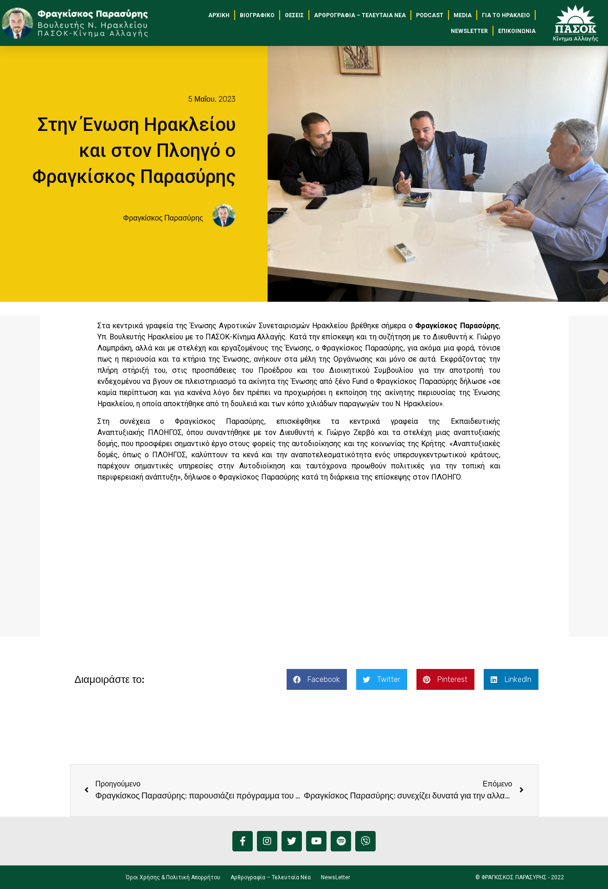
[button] (317, 679)
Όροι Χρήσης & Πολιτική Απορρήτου (173, 877)
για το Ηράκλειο (506, 15)
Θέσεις (294, 15)
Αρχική (219, 15)
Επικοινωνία (517, 31)
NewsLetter (469, 31)
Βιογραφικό (257, 15)
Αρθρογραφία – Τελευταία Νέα (360, 15)
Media (463, 15)
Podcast (429, 15)
